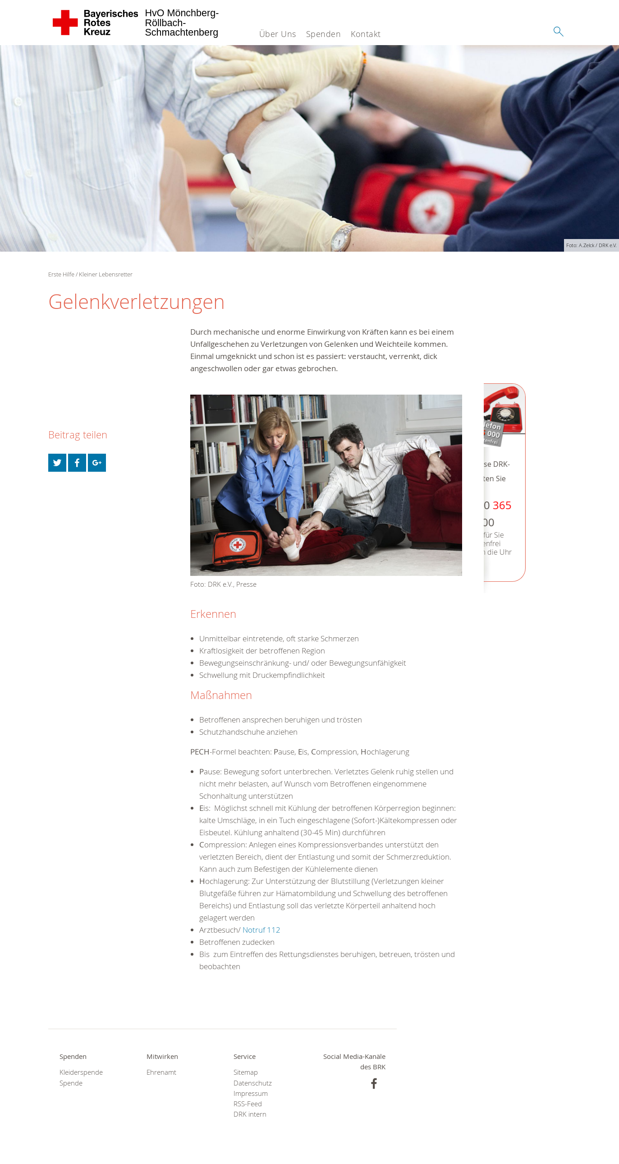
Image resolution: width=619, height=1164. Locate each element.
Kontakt (366, 33)
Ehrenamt (161, 1072)
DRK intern (250, 1114)
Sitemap (246, 1072)
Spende (71, 1083)
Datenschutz (253, 1083)
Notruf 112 (261, 930)
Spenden (323, 33)
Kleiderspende (81, 1072)
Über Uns (277, 33)
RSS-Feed (248, 1104)
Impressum (251, 1093)
